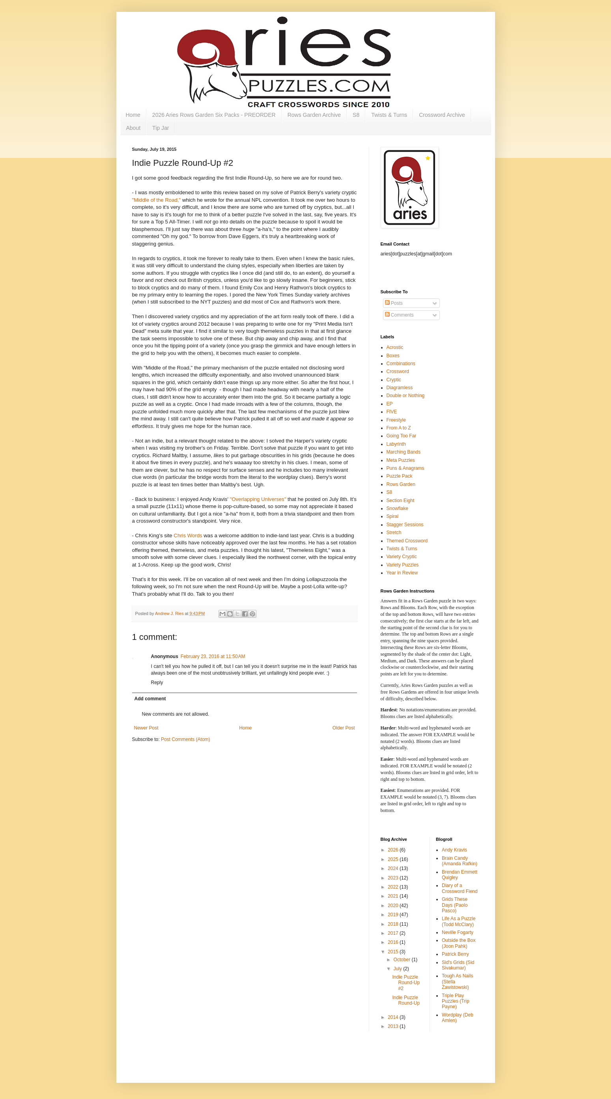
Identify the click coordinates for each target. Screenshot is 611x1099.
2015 (394, 952)
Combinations (401, 363)
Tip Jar (160, 128)
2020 (394, 905)
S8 (356, 115)
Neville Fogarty (457, 932)
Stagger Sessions (405, 524)
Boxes (393, 355)
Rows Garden (401, 484)
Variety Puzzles (403, 565)
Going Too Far (402, 436)
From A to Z (399, 428)
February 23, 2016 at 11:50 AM (213, 656)
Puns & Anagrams (405, 468)
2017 (394, 933)
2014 (394, 1017)
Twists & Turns (389, 115)
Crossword (398, 371)
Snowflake (397, 508)
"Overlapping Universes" (259, 499)
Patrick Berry (455, 954)
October (402, 959)
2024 (394, 868)
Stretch (394, 532)
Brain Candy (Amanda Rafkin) (459, 860)
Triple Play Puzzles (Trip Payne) (455, 1001)
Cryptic (394, 380)
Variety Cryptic (402, 556)
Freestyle (396, 420)
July (398, 968)
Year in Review (402, 573)
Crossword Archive (442, 115)
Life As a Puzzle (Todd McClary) (458, 921)
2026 (394, 850)
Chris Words (188, 535)
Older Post (344, 728)
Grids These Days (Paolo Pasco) (454, 904)
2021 (394, 896)
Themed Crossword (407, 541)
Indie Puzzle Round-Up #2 (406, 982)
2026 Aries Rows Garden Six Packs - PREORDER (214, 115)
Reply (157, 682)
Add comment (150, 698)
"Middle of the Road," (156, 200)
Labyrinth (396, 444)
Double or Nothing (406, 395)
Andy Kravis (454, 850)
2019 (394, 914)
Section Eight (401, 500)
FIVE (392, 411)
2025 (394, 859)
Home (133, 115)
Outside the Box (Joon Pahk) (458, 943)
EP (390, 404)
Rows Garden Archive (314, 115)
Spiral (393, 516)
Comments (399, 315)
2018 (394, 924)
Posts (394, 303)
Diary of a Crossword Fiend (460, 888)
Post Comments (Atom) (185, 739)
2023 (394, 878)
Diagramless (400, 387)
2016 (394, 942)
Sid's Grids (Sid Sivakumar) (458, 965)
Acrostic (395, 347)
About (133, 128)
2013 (394, 1026)
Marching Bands (404, 452)
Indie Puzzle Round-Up (406, 1000)
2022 (394, 887)
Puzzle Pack (400, 476)
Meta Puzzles (401, 460)
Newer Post (146, 728)
